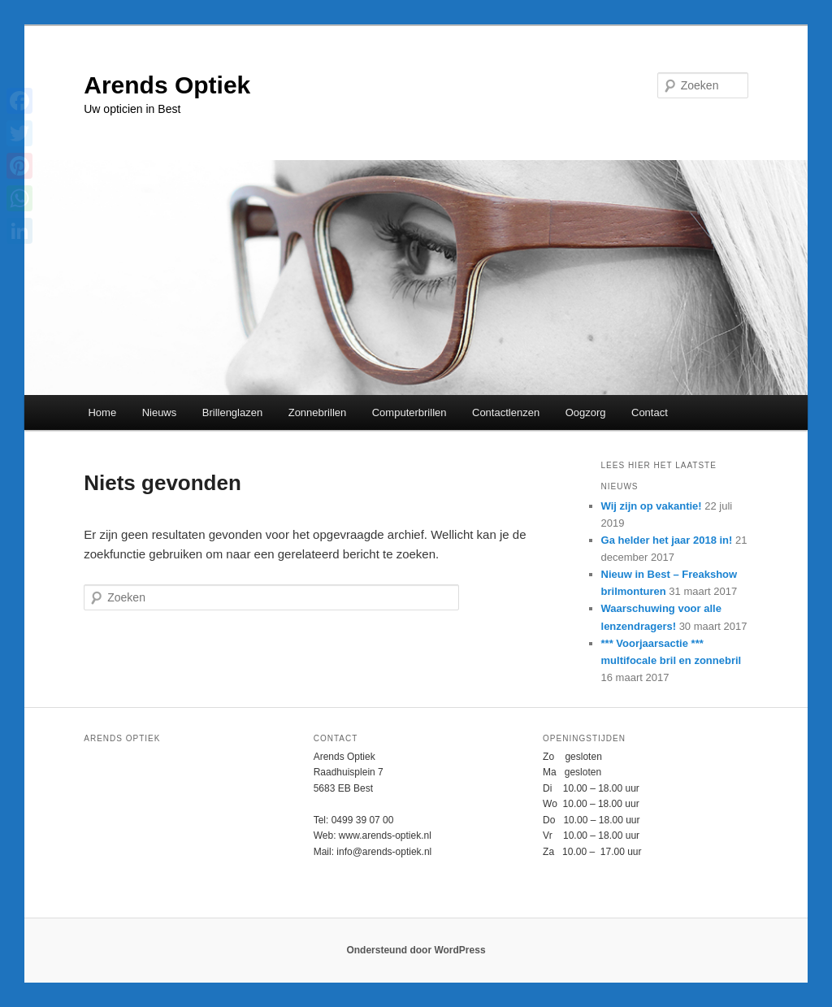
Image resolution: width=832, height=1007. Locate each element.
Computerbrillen (409, 412)
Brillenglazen (232, 412)
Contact (649, 412)
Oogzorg (586, 412)
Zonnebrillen (317, 412)
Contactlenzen (506, 412)
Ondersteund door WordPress (415, 950)
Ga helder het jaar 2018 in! (667, 540)
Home (102, 412)
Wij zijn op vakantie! (651, 506)
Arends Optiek (167, 85)
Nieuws (159, 412)
